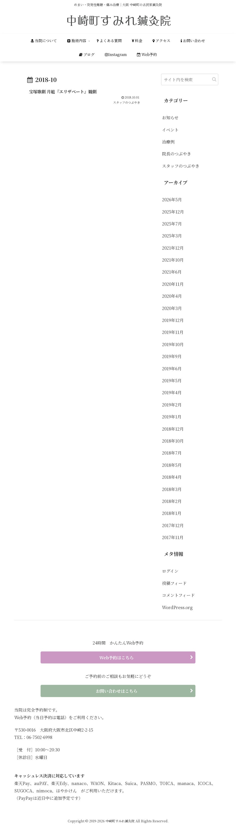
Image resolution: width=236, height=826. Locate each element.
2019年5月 (172, 380)
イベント (170, 130)
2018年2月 (172, 501)
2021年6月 (172, 272)
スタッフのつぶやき (180, 166)
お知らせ (170, 117)
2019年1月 (171, 417)
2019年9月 (172, 356)
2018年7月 (172, 453)
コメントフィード (178, 595)
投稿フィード (174, 583)
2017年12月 (173, 525)
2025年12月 (173, 212)
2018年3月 (172, 489)
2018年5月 (172, 465)
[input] (189, 79)
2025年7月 (172, 224)
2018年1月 (171, 513)
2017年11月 (172, 537)
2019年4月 (172, 392)
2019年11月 (172, 332)
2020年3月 (172, 308)
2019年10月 (173, 344)
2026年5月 (172, 199)
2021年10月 (173, 260)
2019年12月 (173, 320)
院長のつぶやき (176, 154)
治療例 (168, 142)
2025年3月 (172, 236)
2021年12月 (173, 248)
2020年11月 (173, 284)
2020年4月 (172, 296)
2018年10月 (173, 441)
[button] (214, 79)
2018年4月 (172, 477)
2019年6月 (172, 368)
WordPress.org (177, 607)
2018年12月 (173, 429)
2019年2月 (172, 405)
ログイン (170, 571)
